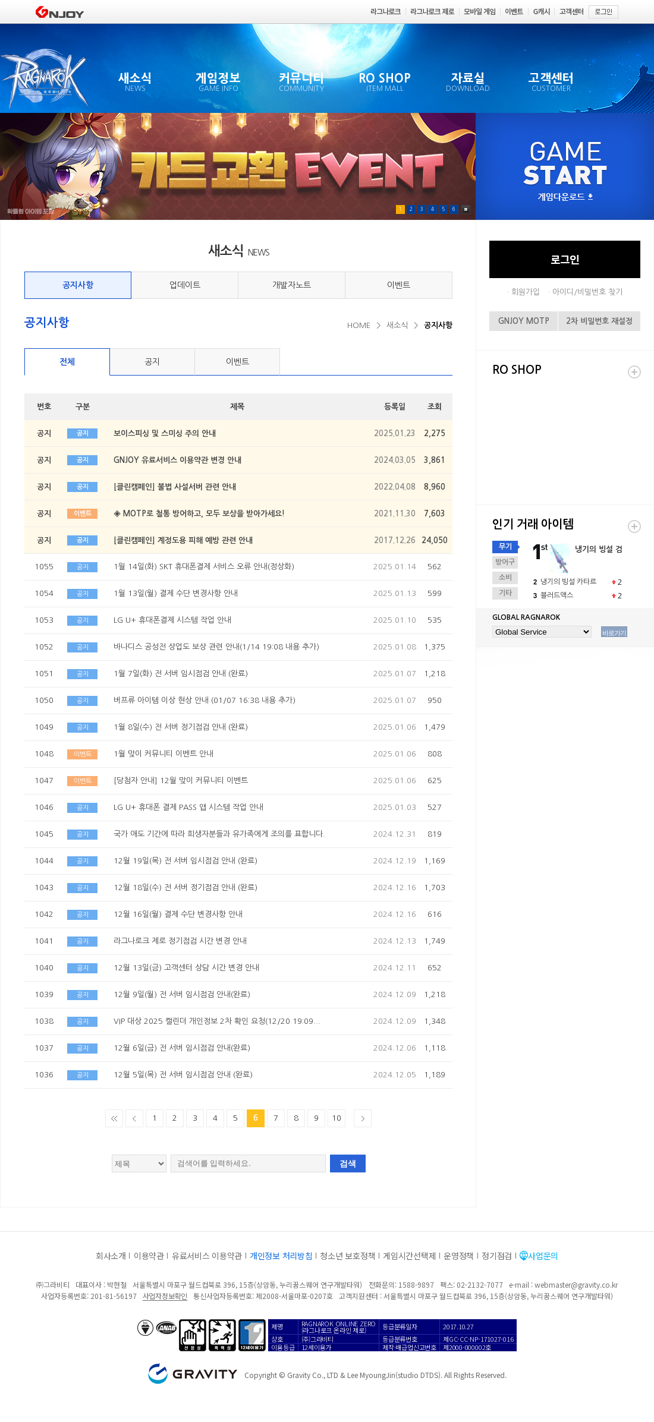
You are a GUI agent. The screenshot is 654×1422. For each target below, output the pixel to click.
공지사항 (77, 285)
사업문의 (543, 1256)
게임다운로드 (565, 197)
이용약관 (149, 1256)
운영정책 (459, 1256)
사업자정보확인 (165, 1296)
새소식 (397, 325)
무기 (505, 546)
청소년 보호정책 (347, 1256)
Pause (465, 209)
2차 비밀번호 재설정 (599, 321)
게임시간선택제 (409, 1256)
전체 (67, 362)
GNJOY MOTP (523, 321)
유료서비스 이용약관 (207, 1256)
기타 (505, 593)
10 (336, 1118)
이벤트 (398, 285)
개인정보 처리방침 (281, 1256)
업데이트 (184, 285)
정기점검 (497, 1256)
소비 (505, 577)
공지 (152, 362)
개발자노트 (291, 285)
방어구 (505, 562)
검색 (347, 1163)
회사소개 (111, 1256)
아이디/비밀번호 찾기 (587, 292)
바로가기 (614, 632)
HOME (358, 325)
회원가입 (525, 292)
